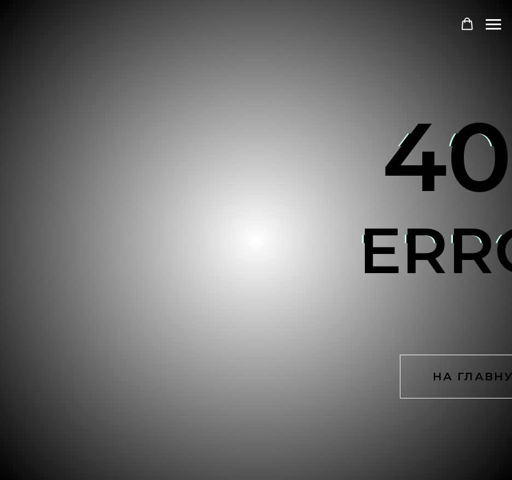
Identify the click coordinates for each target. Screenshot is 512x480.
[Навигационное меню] (493, 24)
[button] (467, 24)
